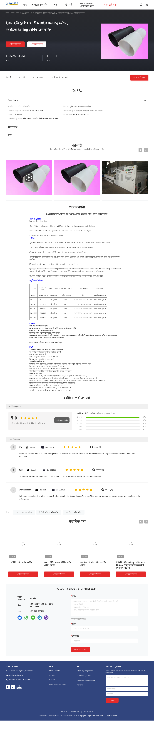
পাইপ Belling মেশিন (22, 13)
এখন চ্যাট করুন (15, 44)
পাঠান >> (112, 700)
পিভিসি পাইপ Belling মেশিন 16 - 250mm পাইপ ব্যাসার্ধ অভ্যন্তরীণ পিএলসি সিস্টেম (130, 565)
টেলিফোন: (75, 636)
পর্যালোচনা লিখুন (62, 420)
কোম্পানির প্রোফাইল (54, 671)
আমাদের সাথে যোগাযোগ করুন (57, 684)
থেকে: (74, 624)
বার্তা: (74, 596)
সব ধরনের (80, 685)
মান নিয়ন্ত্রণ (51, 680)
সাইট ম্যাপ (64, 711)
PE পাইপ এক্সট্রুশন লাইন (84, 676)
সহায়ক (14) (98, 447)
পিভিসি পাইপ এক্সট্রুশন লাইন (85, 671)
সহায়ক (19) (109, 490)
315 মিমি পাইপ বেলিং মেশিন (20, 562)
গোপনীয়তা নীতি (88, 711)
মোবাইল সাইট (75, 711)
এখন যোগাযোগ (80, 649)
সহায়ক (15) (100, 470)
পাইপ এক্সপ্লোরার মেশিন (24, 512)
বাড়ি (7, 13)
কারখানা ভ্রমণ (52, 675)
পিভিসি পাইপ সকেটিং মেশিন (48, 512)
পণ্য (12, 13)
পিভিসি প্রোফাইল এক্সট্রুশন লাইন (86, 680)
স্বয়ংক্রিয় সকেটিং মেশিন (74, 512)
